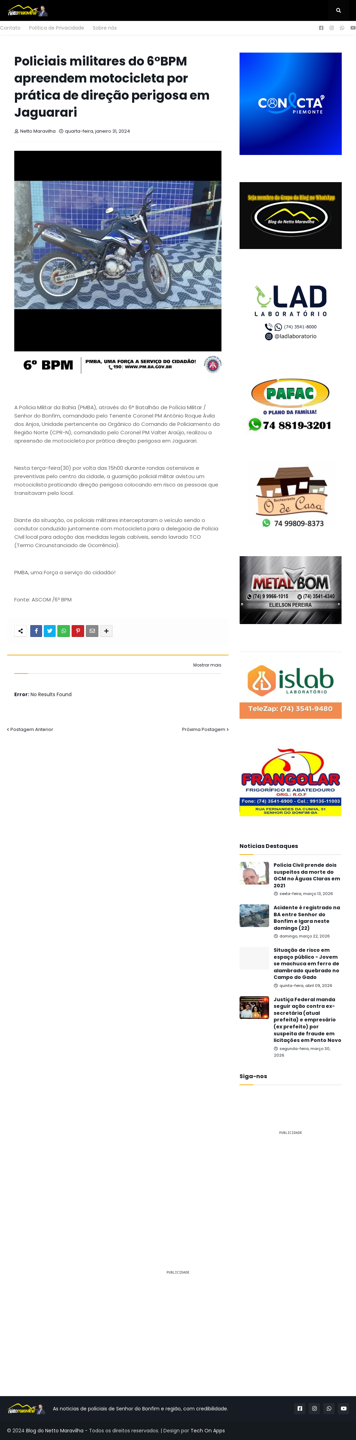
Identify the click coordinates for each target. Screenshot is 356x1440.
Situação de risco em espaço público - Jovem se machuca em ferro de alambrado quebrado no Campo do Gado (306, 964)
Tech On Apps (208, 1430)
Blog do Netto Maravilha (54, 1430)
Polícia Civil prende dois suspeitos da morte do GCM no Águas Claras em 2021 (307, 875)
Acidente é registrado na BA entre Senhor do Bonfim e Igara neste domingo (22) (307, 918)
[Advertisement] (291, 1184)
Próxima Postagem (203, 729)
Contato (10, 27)
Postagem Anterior (31, 729)
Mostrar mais (207, 665)
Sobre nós (105, 27)
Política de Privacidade (56, 27)
